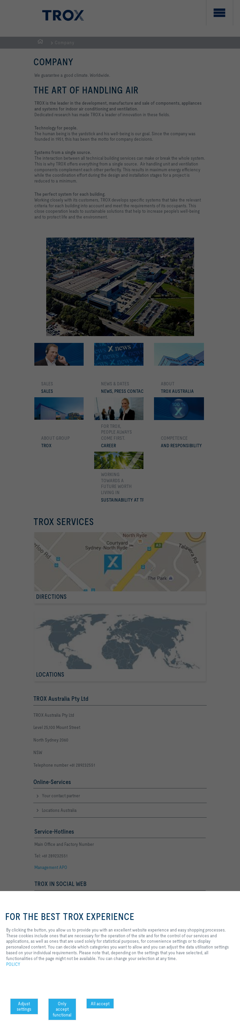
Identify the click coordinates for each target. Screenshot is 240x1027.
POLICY (13, 964)
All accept (100, 1003)
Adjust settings (24, 1006)
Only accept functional (62, 1009)
